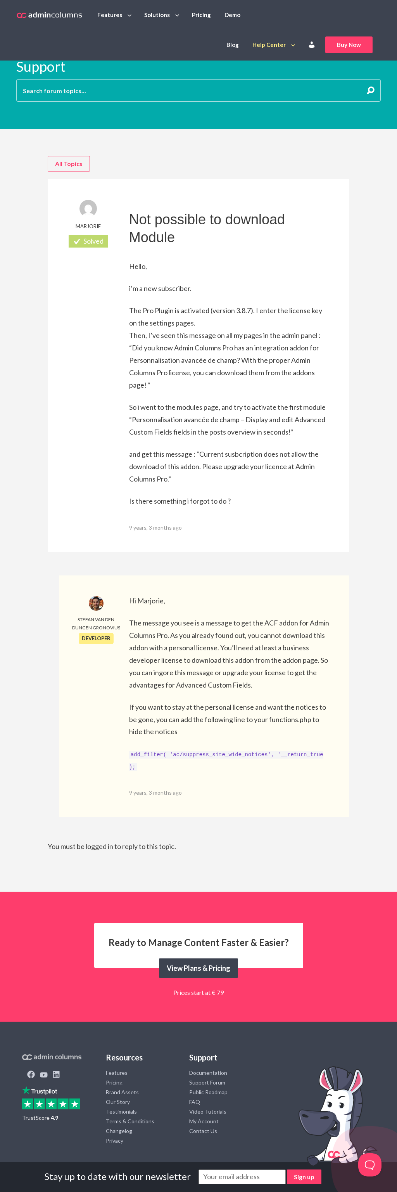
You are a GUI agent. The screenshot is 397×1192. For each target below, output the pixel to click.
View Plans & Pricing (198, 968)
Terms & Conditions (130, 1121)
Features (109, 14)
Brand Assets (122, 1092)
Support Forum (207, 1082)
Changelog (119, 1131)
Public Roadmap (208, 1092)
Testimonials (121, 1111)
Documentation (208, 1072)
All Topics (69, 163)
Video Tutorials (207, 1111)
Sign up (304, 1176)
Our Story (118, 1101)
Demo (232, 14)
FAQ (194, 1101)
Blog (232, 44)
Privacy (114, 1140)
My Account (204, 1121)
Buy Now (349, 44)
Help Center (269, 44)
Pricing (201, 14)
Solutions (157, 14)
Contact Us (203, 1131)
